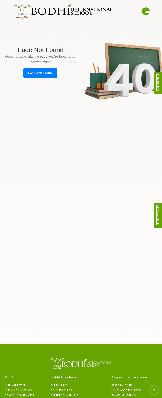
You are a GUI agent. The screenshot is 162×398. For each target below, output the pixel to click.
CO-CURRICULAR (61, 390)
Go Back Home (40, 73)
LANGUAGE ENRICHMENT (126, 390)
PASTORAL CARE (121, 385)
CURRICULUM (59, 385)
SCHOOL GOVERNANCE (19, 395)
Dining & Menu (158, 215)
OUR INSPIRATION (15, 385)
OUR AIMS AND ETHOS (18, 390)
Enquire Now (158, 82)
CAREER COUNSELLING (65, 395)
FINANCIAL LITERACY (123, 395)
